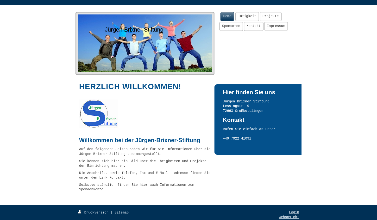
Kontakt (116, 178)
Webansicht (289, 217)
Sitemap (121, 212)
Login (294, 212)
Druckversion (94, 212)
